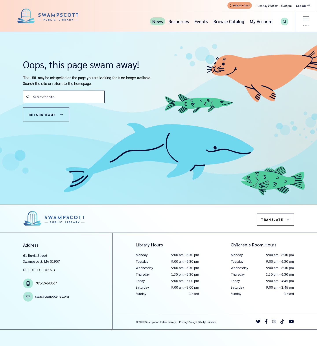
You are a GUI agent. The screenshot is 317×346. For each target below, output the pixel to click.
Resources (178, 21)
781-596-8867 (46, 283)
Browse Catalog (228, 21)
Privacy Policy (187, 322)
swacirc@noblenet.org (52, 296)
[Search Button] (284, 21)
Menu (306, 25)
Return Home (42, 115)
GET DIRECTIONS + (39, 270)
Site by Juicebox (207, 322)
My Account (261, 21)
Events (201, 21)
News (157, 21)
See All (301, 5)
